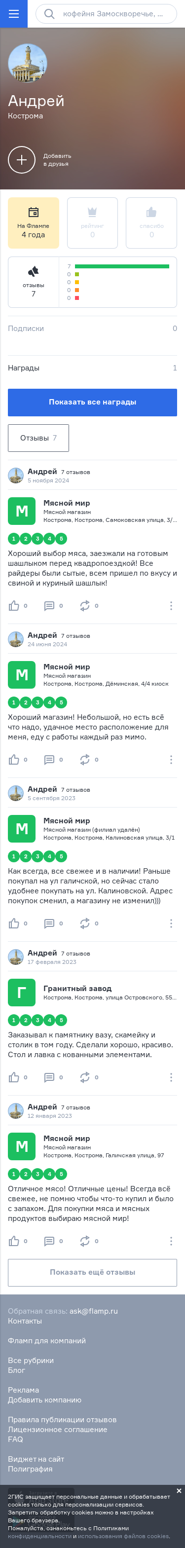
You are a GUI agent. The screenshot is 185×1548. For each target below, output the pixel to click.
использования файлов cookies (123, 1536)
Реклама (23, 1390)
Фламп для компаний (47, 1340)
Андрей (42, 471)
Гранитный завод (77, 988)
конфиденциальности (40, 1536)
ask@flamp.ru (94, 1311)
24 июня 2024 (47, 644)
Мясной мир (66, 503)
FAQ (15, 1439)
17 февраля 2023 (52, 961)
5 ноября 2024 (48, 480)
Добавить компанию (44, 1399)
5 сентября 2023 (51, 798)
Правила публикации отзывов (62, 1419)
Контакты (25, 1321)
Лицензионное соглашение (58, 1429)
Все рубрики (31, 1360)
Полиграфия (30, 1469)
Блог (16, 1370)
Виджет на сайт (36, 1459)
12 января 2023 (50, 1115)
